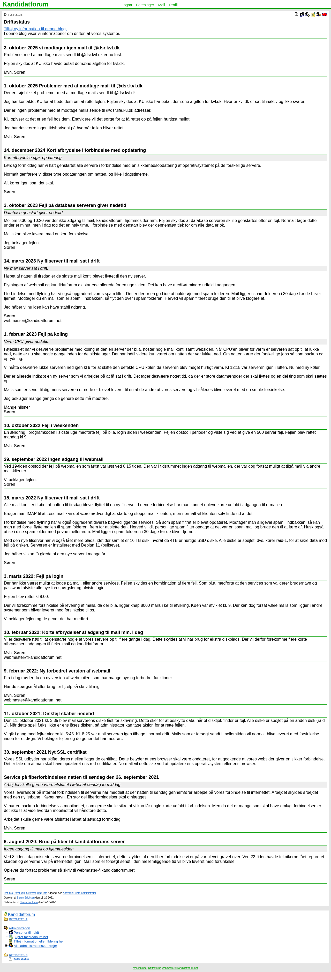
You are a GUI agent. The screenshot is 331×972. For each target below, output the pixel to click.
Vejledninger (140, 968)
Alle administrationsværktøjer (35, 946)
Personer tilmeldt (26, 932)
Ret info (8, 893)
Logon (127, 5)
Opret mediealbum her (31, 937)
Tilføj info (42, 893)
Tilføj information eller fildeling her (39, 941)
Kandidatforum (26, 4)
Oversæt (31, 893)
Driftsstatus (18, 919)
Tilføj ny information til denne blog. (35, 29)
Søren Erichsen (26, 897)
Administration (19, 928)
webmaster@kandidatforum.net (180, 968)
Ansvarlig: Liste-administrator (79, 893)
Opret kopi (19, 893)
